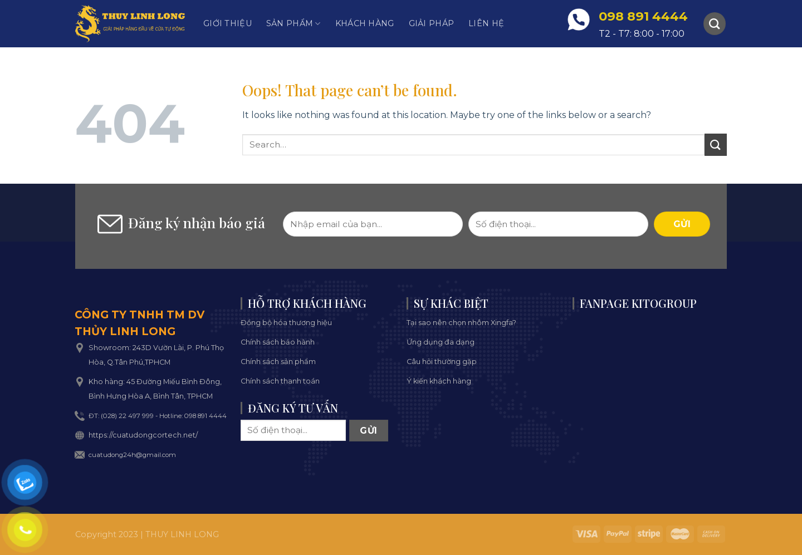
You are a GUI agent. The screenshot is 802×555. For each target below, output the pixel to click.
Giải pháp (431, 23)
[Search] (714, 23)
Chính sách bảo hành (278, 342)
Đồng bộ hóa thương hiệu (286, 322)
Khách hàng (364, 23)
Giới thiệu (227, 23)
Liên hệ (486, 23)
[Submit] (716, 144)
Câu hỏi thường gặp (442, 361)
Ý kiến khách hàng (439, 381)
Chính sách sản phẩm (278, 361)
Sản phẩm (293, 23)
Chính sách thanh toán (280, 381)
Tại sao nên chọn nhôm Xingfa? (461, 322)
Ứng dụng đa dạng (441, 342)
